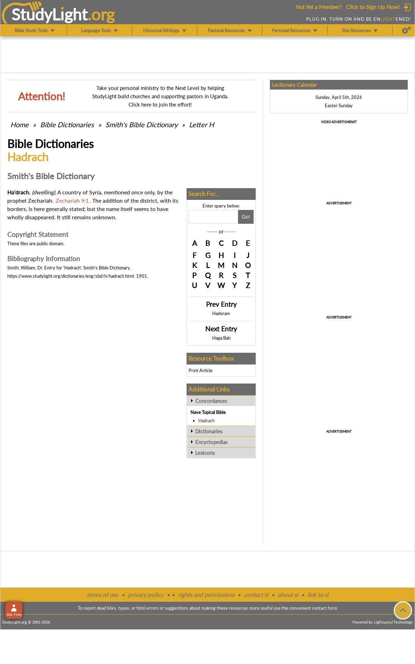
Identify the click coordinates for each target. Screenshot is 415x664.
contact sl (256, 594)
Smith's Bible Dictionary (141, 124)
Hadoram (221, 313)
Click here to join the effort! (160, 104)
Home (19, 124)
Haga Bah (221, 338)
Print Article (201, 370)
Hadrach (206, 420)
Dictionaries (209, 431)
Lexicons (205, 453)
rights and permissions (206, 594)
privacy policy (145, 594)
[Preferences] (406, 30)
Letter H (201, 124)
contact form (324, 608)
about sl (288, 594)
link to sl (318, 594)
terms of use (102, 594)
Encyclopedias (211, 442)
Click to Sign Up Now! (372, 6)
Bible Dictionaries (67, 124)
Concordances (211, 401)
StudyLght (49, 14)
